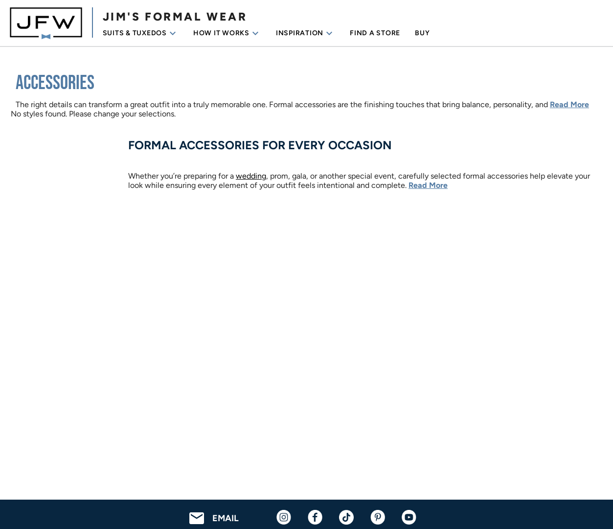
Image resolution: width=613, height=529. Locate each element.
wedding (251, 176)
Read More (569, 104)
